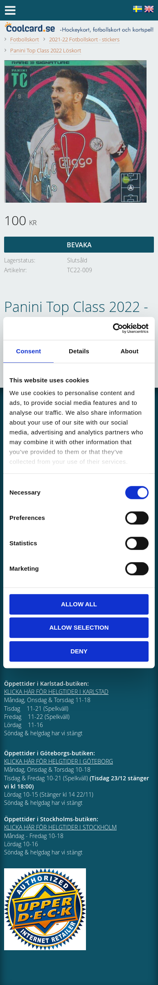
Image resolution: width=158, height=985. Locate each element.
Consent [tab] (28, 351)
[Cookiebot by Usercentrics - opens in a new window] (113, 328)
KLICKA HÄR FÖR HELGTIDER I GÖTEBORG (58, 761)
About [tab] (129, 351)
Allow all (79, 604)
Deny (79, 651)
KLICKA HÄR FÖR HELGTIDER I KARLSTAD (56, 692)
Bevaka (79, 244)
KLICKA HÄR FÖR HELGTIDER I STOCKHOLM (60, 827)
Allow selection (79, 627)
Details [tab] (79, 351)
